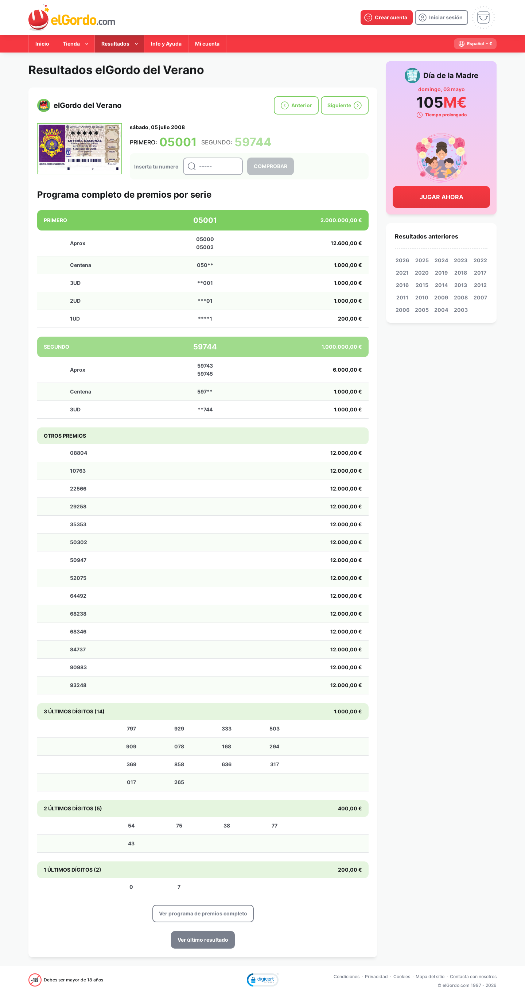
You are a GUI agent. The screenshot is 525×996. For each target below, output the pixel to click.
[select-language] (475, 43)
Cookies (401, 976)
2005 (422, 310)
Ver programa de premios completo (203, 913)
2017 (480, 273)
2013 (460, 285)
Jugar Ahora (441, 197)
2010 (421, 297)
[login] (441, 17)
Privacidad (376, 976)
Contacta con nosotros (473, 976)
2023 (460, 260)
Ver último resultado (203, 940)
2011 (402, 297)
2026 (402, 260)
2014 (441, 285)
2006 (402, 310)
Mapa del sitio (430, 976)
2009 (441, 297)
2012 (480, 285)
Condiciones (346, 976)
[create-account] (387, 17)
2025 (422, 260)
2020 (422, 273)
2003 (461, 310)
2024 (441, 260)
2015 (422, 285)
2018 (460, 273)
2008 (461, 297)
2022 (480, 260)
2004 (441, 310)
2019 (441, 273)
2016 (402, 285)
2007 (480, 297)
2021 (402, 273)
